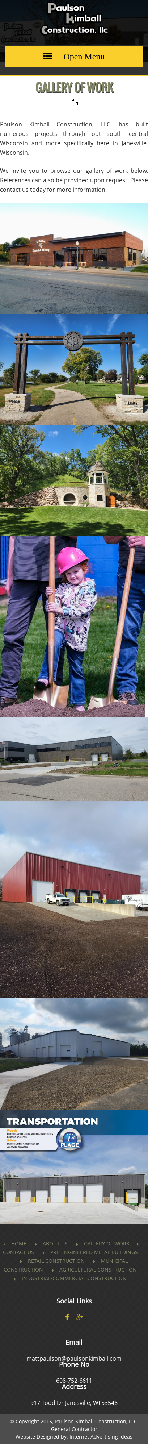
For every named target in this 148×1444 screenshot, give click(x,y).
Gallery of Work (107, 1243)
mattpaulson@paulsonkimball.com (74, 1358)
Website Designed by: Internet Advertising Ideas (74, 1436)
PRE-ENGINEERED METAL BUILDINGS (94, 1252)
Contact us (18, 1252)
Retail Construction (56, 1260)
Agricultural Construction (98, 1269)
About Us (55, 1243)
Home (18, 1243)
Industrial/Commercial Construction (74, 1278)
